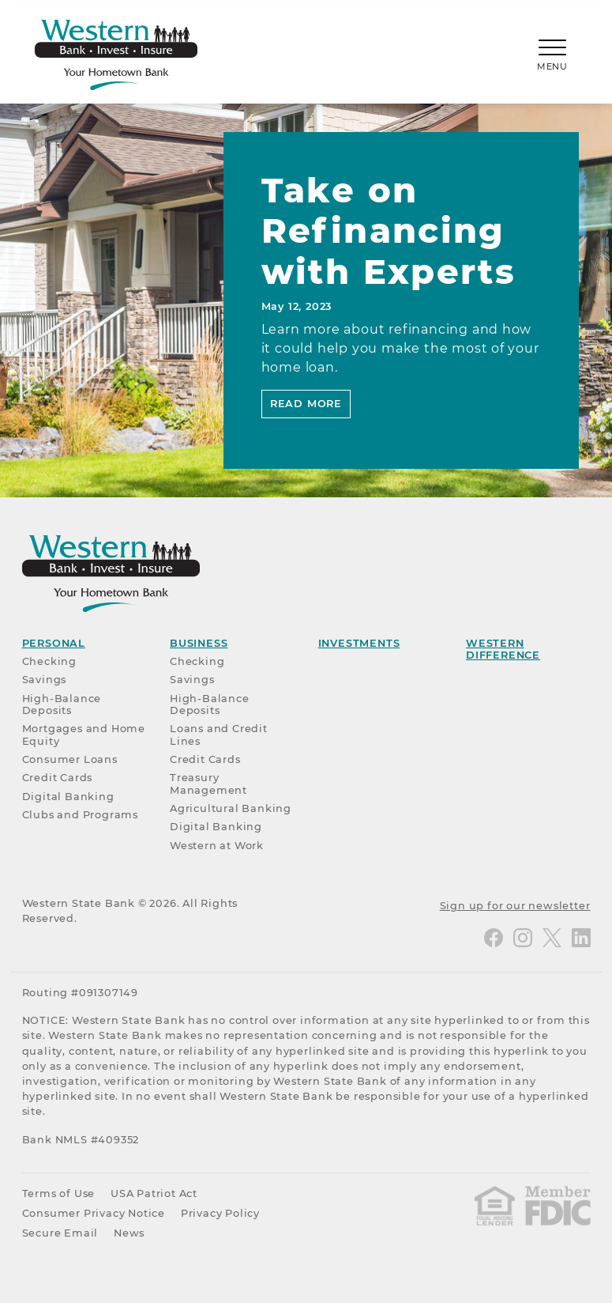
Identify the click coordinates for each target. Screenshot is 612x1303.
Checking (49, 661)
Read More (306, 404)
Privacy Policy (220, 1213)
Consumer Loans (70, 759)
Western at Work (217, 846)
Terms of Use (59, 1193)
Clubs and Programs (80, 815)
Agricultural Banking (230, 808)
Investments (359, 643)
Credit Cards (57, 778)
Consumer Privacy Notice (93, 1213)
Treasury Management (208, 783)
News (129, 1233)
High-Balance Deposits (62, 704)
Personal (53, 643)
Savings (44, 679)
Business (198, 643)
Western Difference (503, 649)
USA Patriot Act (154, 1193)
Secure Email (60, 1233)
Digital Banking (68, 797)
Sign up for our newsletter (515, 906)
